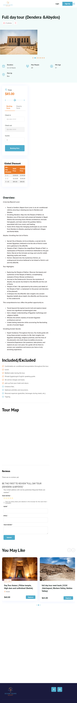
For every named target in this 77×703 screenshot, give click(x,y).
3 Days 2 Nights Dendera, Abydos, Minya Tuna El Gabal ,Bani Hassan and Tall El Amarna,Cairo (18, 588)
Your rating (6, 496)
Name (6, 506)
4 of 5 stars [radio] (10, 498)
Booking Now (14, 148)
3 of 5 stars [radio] (8, 498)
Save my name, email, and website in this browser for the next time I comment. (26, 502)
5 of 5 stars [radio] (12, 498)
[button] (37, 605)
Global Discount (12, 163)
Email (6, 516)
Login (57, 4)
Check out (8, 125)
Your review (8, 525)
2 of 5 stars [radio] (6, 498)
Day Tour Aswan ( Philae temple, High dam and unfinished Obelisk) (56, 586)
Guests (7, 136)
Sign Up (67, 4)
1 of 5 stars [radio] (4, 498)
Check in (8, 115)
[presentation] (69, 550)
